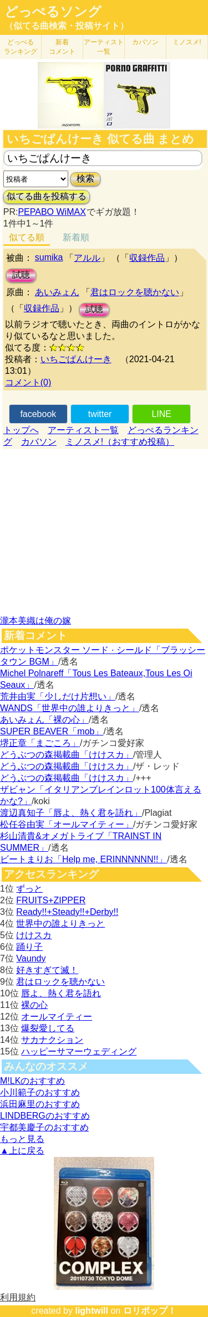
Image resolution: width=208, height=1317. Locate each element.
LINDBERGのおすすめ (45, 1115)
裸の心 (34, 1005)
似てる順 (26, 237)
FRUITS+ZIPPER (50, 900)
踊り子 (29, 946)
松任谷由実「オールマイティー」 (66, 824)
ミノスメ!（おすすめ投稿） (119, 441)
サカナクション (52, 1040)
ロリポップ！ (149, 1310)
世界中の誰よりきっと (60, 923)
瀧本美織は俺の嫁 (35, 620)
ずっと (29, 888)
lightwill (91, 1310)
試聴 (21, 275)
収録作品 (147, 258)
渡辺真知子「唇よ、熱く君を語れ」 (71, 812)
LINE (161, 414)
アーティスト (104, 46)
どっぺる (20, 46)
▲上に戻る (22, 1150)
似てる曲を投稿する (47, 196)
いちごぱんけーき (75, 359)
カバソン (145, 42)
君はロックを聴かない (134, 292)
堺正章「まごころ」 (40, 743)
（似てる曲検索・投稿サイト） (66, 25)
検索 (85, 178)
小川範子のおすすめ (40, 1092)
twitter (100, 414)
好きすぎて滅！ (47, 970)
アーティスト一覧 (83, 430)
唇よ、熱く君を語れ (61, 993)
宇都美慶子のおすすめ (44, 1127)
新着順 (76, 237)
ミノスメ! (187, 42)
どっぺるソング (53, 11)
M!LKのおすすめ (32, 1081)
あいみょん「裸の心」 (44, 719)
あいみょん (57, 292)
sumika (49, 257)
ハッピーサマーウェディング (78, 1051)
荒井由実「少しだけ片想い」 (57, 696)
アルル (87, 258)
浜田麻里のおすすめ (40, 1104)
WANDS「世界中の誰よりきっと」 (69, 708)
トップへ (21, 430)
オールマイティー (56, 1016)
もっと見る (22, 1139)
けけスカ (34, 935)
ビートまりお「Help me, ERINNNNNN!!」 (83, 859)
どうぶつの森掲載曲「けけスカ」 (66, 754)
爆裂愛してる (47, 1028)
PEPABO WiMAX (51, 212)
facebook (38, 414)
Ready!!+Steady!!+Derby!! (67, 912)
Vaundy (30, 958)
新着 (62, 46)
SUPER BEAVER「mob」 (51, 731)
